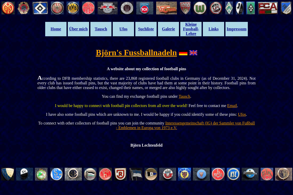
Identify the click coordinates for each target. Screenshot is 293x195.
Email (232, 105)
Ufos (242, 114)
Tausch (184, 96)
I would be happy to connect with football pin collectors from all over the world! (121, 105)
